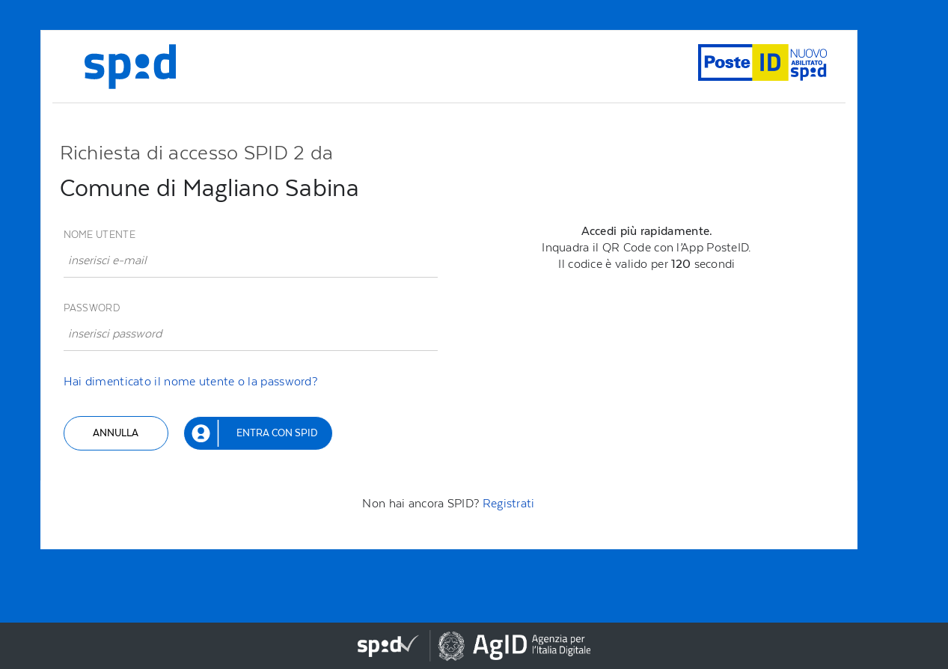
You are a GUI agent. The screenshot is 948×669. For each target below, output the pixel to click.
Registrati (509, 503)
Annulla (115, 433)
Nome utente (99, 234)
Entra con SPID (276, 433)
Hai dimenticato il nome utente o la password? (191, 381)
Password (92, 308)
